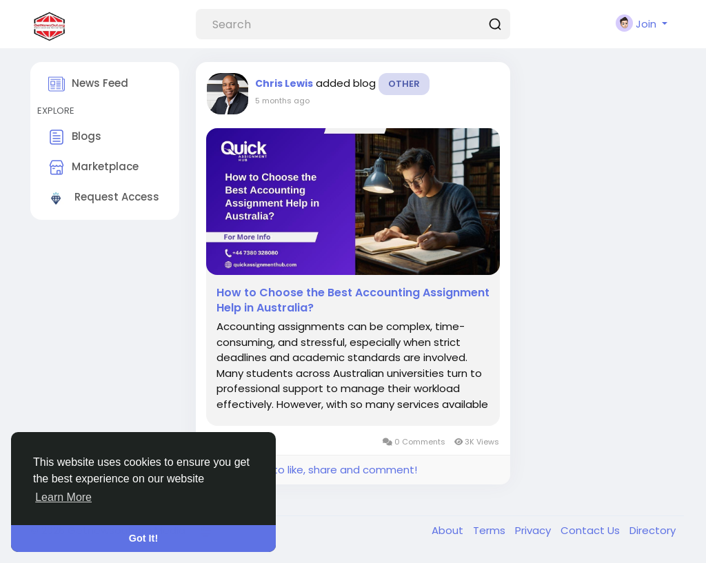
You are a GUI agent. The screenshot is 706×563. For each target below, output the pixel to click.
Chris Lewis (284, 83)
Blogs (74, 137)
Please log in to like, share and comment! (311, 469)
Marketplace (93, 167)
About (449, 530)
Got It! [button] (143, 538)
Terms (490, 530)
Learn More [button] (63, 497)
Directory (652, 530)
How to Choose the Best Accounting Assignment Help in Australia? (353, 300)
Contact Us (592, 530)
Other (404, 83)
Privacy (534, 530)
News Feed (88, 84)
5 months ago (282, 100)
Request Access (103, 198)
